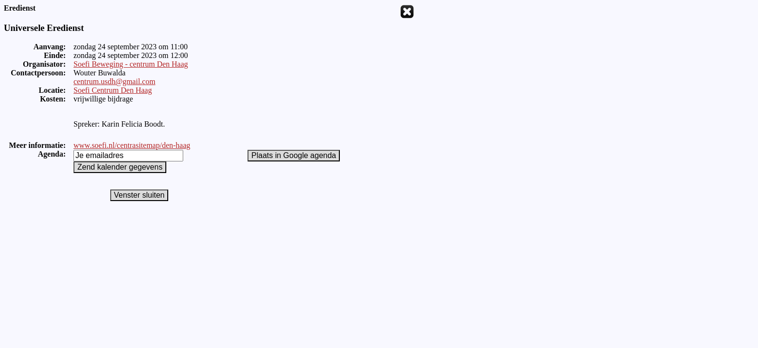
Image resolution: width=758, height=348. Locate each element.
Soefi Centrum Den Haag (112, 90)
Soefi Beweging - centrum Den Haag (130, 64)
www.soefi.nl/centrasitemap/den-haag (131, 145)
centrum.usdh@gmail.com (114, 81)
